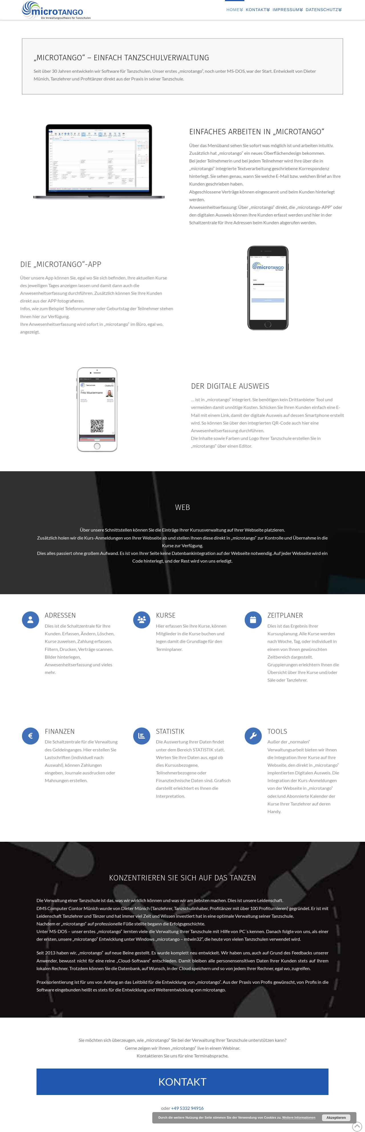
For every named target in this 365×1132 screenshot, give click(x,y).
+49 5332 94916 (187, 1108)
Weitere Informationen (298, 1117)
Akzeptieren (336, 1118)
